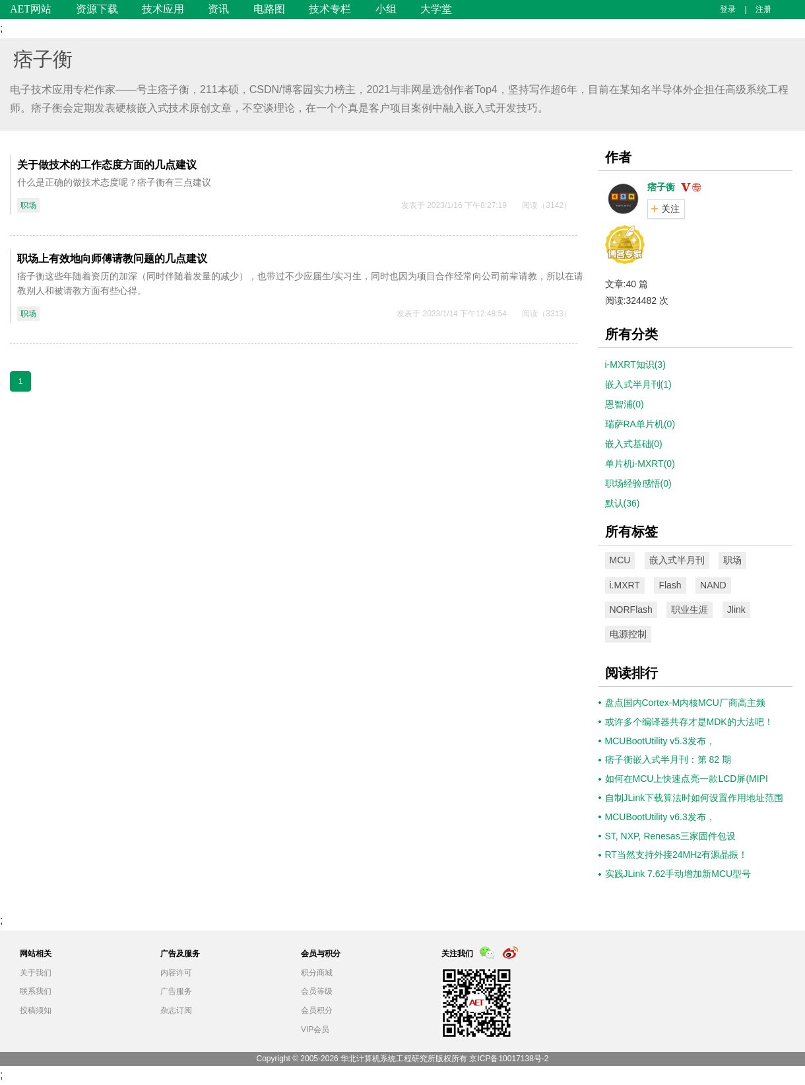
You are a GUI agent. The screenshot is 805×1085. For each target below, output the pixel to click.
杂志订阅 (176, 1010)
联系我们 (35, 991)
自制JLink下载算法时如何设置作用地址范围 (694, 797)
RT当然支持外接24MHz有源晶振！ (676, 854)
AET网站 (30, 9)
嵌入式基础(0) (633, 443)
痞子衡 (43, 59)
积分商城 (317, 972)
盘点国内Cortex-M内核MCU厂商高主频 (685, 702)
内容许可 (176, 972)
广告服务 (176, 991)
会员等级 (317, 991)
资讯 (218, 9)
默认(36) (622, 503)
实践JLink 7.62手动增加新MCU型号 (678, 873)
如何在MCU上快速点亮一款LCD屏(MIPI (686, 778)
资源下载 (97, 9)
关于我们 (35, 972)
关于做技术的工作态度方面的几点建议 (107, 164)
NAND (713, 585)
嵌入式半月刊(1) (638, 384)
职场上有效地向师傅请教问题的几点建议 (112, 258)
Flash (670, 585)
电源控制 (628, 634)
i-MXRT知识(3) (635, 364)
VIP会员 (315, 1029)
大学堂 (436, 9)
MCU (620, 560)
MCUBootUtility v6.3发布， (660, 817)
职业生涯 (689, 609)
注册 (763, 9)
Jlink (736, 609)
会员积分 (317, 1010)
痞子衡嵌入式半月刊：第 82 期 (668, 759)
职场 (28, 205)
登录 (728, 9)
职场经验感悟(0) (638, 483)
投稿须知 (35, 1010)
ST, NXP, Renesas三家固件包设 (670, 836)
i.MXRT (625, 585)
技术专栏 (330, 9)
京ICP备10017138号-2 (508, 1058)
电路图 (269, 9)
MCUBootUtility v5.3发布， (660, 741)
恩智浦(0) (624, 404)
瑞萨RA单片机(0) (640, 424)
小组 (386, 9)
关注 (670, 208)
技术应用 (163, 9)
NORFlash (631, 609)
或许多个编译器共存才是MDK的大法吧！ (689, 722)
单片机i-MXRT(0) (640, 463)
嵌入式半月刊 (677, 560)
